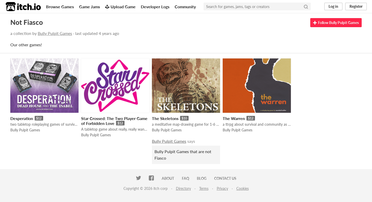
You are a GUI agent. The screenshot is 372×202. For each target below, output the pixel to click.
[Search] (306, 6)
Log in (333, 6)
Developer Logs (155, 6)
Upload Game (120, 6)
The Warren (234, 118)
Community (185, 6)
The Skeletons (165, 118)
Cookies (242, 188)
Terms (203, 188)
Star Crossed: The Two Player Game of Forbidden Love (114, 121)
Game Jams (89, 6)
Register (356, 6)
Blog (201, 178)
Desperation (21, 118)
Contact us (225, 178)
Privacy (222, 188)
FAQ (185, 178)
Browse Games (60, 6)
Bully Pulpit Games (55, 33)
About (168, 178)
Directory (183, 188)
